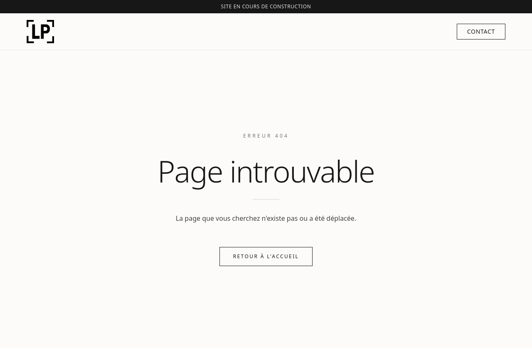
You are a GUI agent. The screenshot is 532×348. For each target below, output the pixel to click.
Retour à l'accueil (266, 256)
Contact (481, 31)
